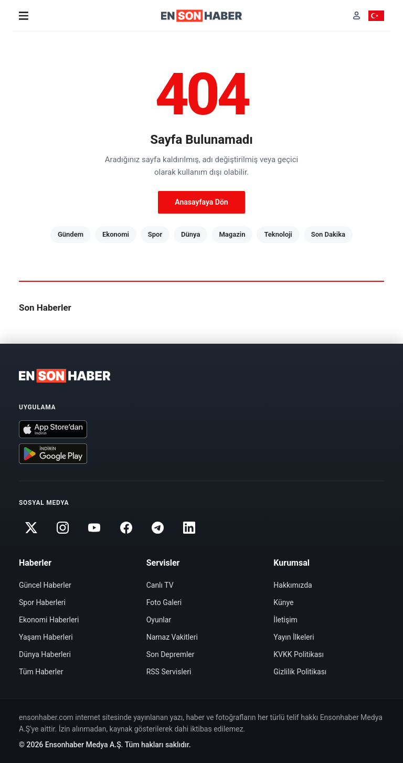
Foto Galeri (164, 602)
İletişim (285, 620)
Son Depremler (170, 654)
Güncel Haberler (45, 585)
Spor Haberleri (42, 602)
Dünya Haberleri (45, 654)
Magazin (232, 234)
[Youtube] (94, 528)
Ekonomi (115, 234)
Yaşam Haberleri (46, 637)
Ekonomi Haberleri (49, 620)
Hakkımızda (292, 585)
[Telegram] (158, 528)
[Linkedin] (189, 528)
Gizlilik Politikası (299, 671)
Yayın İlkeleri (293, 637)
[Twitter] (31, 528)
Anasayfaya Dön (201, 202)
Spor (155, 234)
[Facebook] (126, 528)
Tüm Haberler (41, 671)
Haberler (35, 563)
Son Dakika (328, 234)
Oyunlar (158, 620)
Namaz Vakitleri (172, 637)
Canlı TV (160, 585)
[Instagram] (62, 528)
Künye (283, 602)
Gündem (70, 234)
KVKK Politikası (298, 654)
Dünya (190, 234)
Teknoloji (278, 234)
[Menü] (23, 15)
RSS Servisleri (169, 671)
